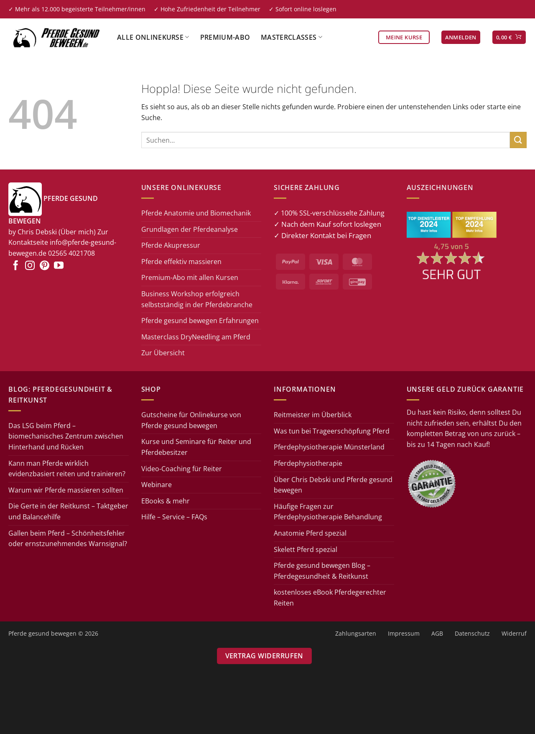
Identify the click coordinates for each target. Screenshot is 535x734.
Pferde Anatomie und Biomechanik (196, 213)
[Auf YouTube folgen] (59, 266)
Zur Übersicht (163, 352)
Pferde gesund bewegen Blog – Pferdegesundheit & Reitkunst (322, 571)
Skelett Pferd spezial (305, 549)
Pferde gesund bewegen (42, 633)
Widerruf (514, 633)
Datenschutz (472, 633)
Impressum (404, 633)
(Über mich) (77, 231)
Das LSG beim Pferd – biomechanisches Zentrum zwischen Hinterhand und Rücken (65, 436)
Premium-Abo (225, 37)
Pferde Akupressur (170, 245)
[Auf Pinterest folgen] (44, 266)
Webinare (156, 484)
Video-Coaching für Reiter (181, 468)
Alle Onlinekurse (153, 37)
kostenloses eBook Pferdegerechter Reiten (330, 598)
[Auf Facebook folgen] (15, 266)
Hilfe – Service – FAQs (174, 516)
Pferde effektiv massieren (181, 261)
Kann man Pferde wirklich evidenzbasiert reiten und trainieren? (66, 469)
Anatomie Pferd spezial (310, 533)
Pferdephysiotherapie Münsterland (329, 447)
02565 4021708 (71, 253)
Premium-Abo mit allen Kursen (189, 277)
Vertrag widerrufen (264, 655)
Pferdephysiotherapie (308, 463)
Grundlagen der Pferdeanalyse (189, 229)
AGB (437, 633)
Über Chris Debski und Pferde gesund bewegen (333, 485)
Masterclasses (291, 37)
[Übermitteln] (518, 140)
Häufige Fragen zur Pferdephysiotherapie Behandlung (328, 512)
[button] (460, 37)
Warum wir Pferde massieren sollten (65, 490)
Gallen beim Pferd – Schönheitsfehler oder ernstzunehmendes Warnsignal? (67, 539)
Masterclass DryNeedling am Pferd (195, 336)
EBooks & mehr (165, 501)
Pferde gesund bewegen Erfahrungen (200, 320)
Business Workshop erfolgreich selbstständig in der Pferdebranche (196, 299)
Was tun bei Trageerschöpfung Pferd (332, 431)
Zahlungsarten (355, 633)
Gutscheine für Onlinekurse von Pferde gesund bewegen (191, 420)
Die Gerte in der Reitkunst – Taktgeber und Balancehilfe (68, 511)
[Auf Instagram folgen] (30, 266)
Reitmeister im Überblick (313, 414)
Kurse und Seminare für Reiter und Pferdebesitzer (196, 447)
